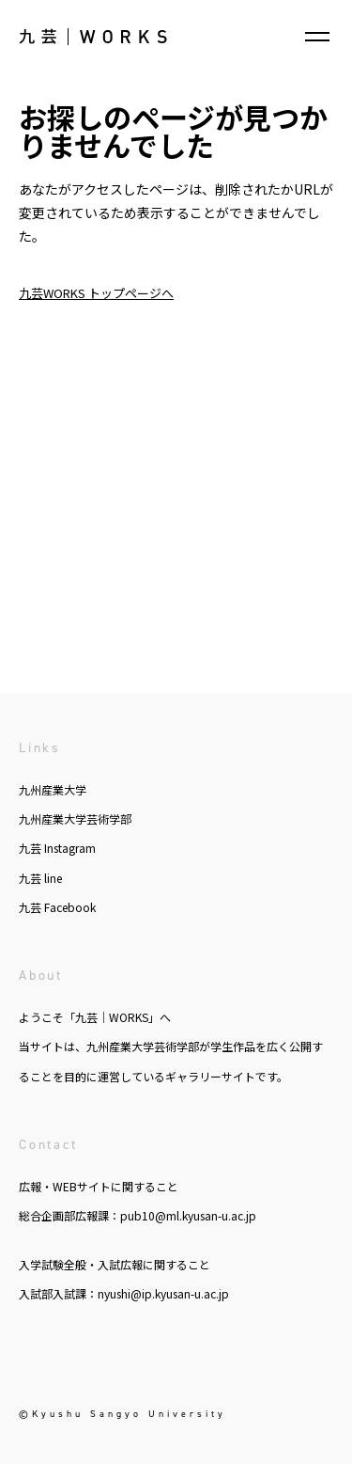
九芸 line (40, 878)
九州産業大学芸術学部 (75, 818)
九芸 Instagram (57, 848)
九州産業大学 (52, 789)
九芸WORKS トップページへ (96, 293)
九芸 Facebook (57, 907)
